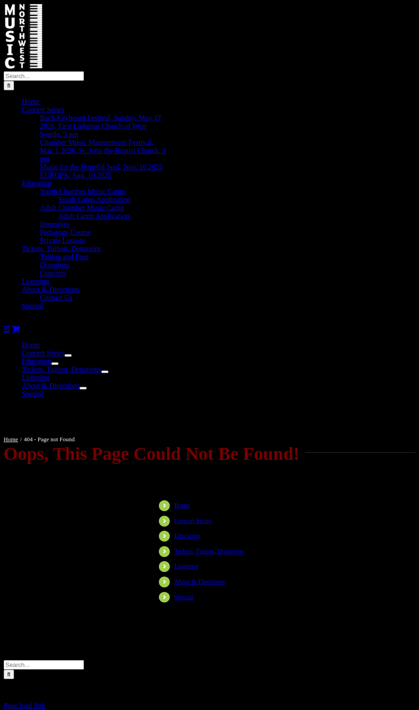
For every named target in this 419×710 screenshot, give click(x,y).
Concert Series (193, 521)
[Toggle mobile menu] (7, 329)
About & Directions (199, 581)
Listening (186, 566)
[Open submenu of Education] (55, 363)
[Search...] (44, 76)
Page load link (24, 706)
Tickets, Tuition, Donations (209, 551)
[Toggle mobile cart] (16, 329)
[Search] (9, 85)
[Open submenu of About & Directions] (83, 388)
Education (187, 535)
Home (182, 505)
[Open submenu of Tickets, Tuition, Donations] (104, 371)
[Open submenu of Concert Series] (68, 355)
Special (183, 597)
